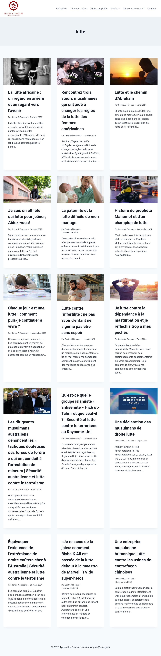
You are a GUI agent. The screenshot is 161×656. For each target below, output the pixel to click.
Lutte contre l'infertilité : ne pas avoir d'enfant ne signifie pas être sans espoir (78, 320)
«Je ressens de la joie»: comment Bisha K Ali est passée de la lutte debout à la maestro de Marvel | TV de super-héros (79, 560)
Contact (151, 8)
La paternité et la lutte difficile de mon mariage (80, 216)
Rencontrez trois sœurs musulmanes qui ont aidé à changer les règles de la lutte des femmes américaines (79, 110)
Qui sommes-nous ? (133, 8)
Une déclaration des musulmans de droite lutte (133, 428)
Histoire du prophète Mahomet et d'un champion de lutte (133, 216)
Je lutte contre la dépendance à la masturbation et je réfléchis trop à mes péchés (133, 320)
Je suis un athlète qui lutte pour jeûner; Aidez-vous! (27, 216)
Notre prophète (99, 8)
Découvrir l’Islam (79, 8)
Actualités (61, 8)
